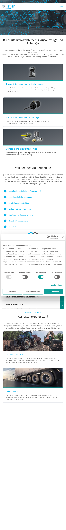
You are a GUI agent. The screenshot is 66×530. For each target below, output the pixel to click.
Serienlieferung (14, 227)
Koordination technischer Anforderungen (24, 191)
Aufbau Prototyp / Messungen (20, 209)
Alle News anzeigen (32, 312)
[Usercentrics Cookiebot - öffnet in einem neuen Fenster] (48, 237)
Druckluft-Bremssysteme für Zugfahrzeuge (24, 84)
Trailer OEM (11, 391)
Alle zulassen (53, 292)
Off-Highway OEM (13, 355)
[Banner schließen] (62, 237)
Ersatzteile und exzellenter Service (21, 149)
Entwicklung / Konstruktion (19, 203)
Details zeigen (56, 285)
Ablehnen (12, 292)
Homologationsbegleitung (18, 221)
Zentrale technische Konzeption (20, 197)
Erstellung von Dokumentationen (21, 215)
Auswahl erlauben (33, 292)
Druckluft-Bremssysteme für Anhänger (23, 117)
